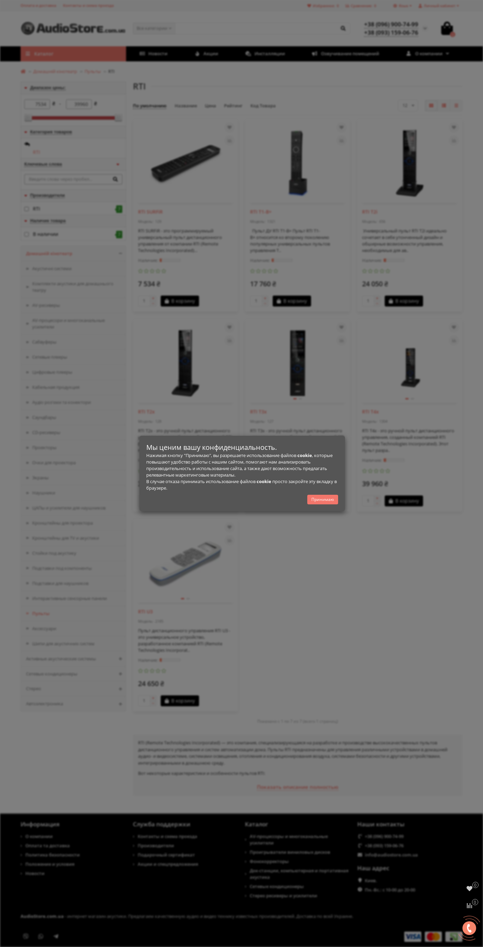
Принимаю (322, 499)
